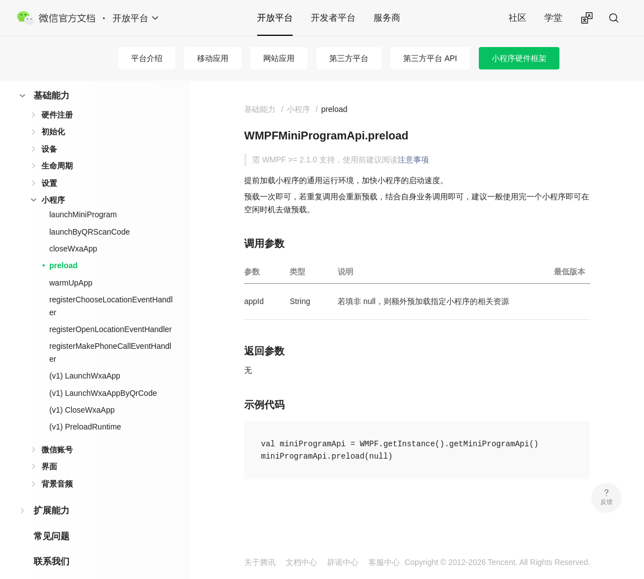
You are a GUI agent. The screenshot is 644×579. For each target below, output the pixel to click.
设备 (49, 131)
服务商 (387, 17)
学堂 (553, 17)
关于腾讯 (260, 562)
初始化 (53, 113)
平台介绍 (146, 58)
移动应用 (212, 58)
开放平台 (275, 17)
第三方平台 (348, 58)
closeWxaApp (73, 230)
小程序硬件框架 (519, 58)
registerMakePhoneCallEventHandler (110, 334)
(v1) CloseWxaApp (82, 391)
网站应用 (279, 58)
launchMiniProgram (83, 196)
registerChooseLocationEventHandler (110, 287)
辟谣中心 (342, 562)
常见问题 (51, 518)
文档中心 (301, 562)
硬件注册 (57, 96)
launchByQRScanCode (89, 213)
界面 (49, 448)
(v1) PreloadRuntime (85, 408)
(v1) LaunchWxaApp (84, 357)
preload (63, 247)
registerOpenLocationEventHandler (110, 311)
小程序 (53, 182)
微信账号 (57, 431)
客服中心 (384, 562)
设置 (49, 165)
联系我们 (51, 543)
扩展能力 (51, 492)
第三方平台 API (430, 58)
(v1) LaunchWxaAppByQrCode (103, 375)
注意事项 (413, 159)
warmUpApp (70, 264)
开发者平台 (333, 17)
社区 (517, 17)
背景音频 (57, 465)
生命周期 (57, 147)
